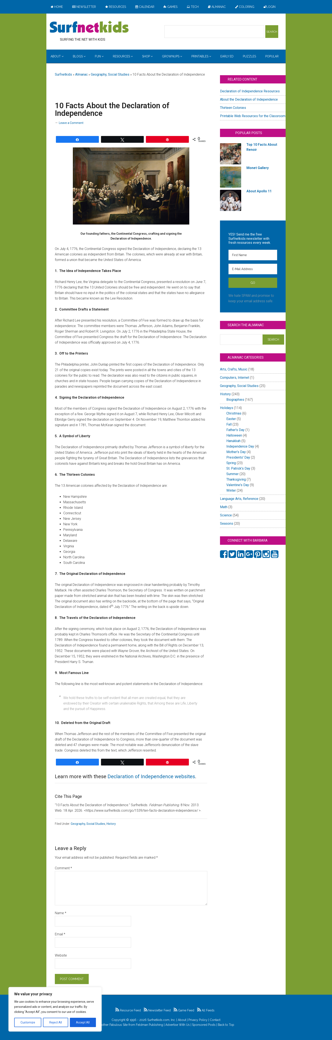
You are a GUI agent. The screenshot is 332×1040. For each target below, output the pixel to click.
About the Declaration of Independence (249, 99)
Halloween (234, 435)
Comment (63, 868)
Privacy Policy (198, 1020)
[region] (55, 1009)
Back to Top (226, 1024)
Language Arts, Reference (239, 499)
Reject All (55, 1022)
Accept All (83, 1022)
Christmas (233, 413)
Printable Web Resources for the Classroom (252, 116)
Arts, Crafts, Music (233, 369)
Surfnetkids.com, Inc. (161, 1020)
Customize (28, 1022)
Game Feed (184, 1010)
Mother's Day (236, 452)
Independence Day (240, 446)
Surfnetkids (63, 74)
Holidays (226, 408)
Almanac (81, 74)
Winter (231, 490)
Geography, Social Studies (110, 74)
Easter (231, 419)
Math (223, 507)
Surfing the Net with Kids (89, 27)
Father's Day (235, 430)
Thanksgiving (236, 479)
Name (60, 913)
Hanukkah (233, 441)
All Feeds (205, 1010)
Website (61, 955)
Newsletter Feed (157, 1010)
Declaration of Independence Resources (250, 91)
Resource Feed (128, 1010)
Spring (231, 463)
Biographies (235, 400)
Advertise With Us (177, 1024)
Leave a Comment (71, 123)
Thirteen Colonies (233, 108)
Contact (215, 1020)
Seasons (226, 523)
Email (60, 934)
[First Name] (252, 255)
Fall (229, 424)
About (182, 1020)
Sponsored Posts (204, 1024)
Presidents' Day (238, 457)
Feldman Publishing (149, 1024)
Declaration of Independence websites (151, 776)
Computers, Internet (234, 378)
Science (226, 515)
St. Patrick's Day (238, 468)
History (111, 823)
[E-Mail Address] (252, 269)
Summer (232, 474)
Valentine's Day (237, 485)
